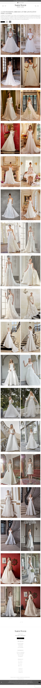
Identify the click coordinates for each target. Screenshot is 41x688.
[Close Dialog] (2, 685)
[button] (3, 7)
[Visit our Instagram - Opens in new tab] (20, 665)
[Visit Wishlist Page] (6, 7)
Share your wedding (20, 654)
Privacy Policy (13, 680)
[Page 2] (21, 623)
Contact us (20, 675)
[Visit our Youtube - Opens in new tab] (20, 668)
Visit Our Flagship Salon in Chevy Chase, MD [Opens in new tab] (20, 0)
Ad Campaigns (20, 649)
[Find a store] (20, 3)
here (26, 686)
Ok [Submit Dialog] (39, 685)
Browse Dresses (20, 645)
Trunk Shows (20, 647)
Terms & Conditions (20, 680)
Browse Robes (20, 646)
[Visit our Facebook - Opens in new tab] (20, 663)
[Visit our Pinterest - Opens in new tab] (20, 667)
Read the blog (20, 656)
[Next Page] (22, 623)
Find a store (20, 674)
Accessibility (20, 658)
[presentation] (10, 41)
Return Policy (27, 680)
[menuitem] (20, 3)
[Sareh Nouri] (20, 7)
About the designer (20, 655)
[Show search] (34, 7)
